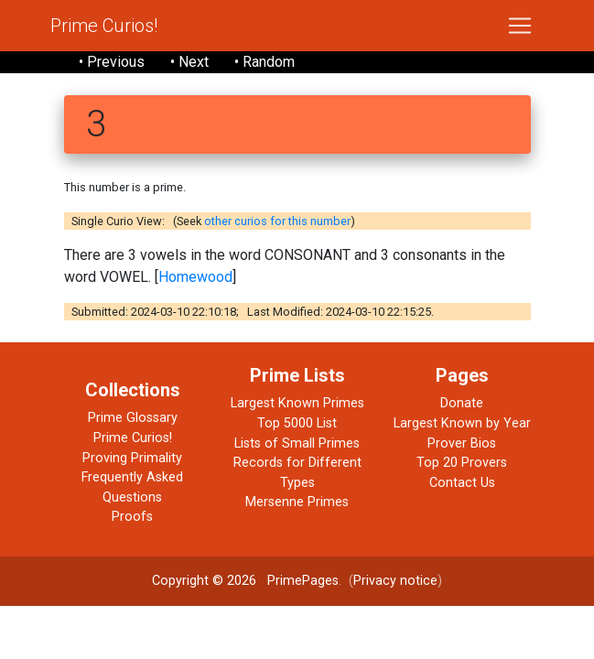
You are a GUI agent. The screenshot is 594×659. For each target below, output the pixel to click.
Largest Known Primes (297, 403)
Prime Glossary (133, 418)
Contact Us (462, 483)
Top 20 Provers (461, 462)
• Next (189, 61)
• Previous (112, 61)
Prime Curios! (103, 26)
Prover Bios (461, 443)
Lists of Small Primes (297, 443)
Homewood (195, 277)
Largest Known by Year (462, 423)
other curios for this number (277, 221)
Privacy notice (395, 581)
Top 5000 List (297, 423)
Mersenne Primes (297, 502)
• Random (264, 61)
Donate (461, 403)
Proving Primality (132, 458)
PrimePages (303, 581)
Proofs (132, 516)
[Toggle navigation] (520, 25)
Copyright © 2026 (204, 581)
